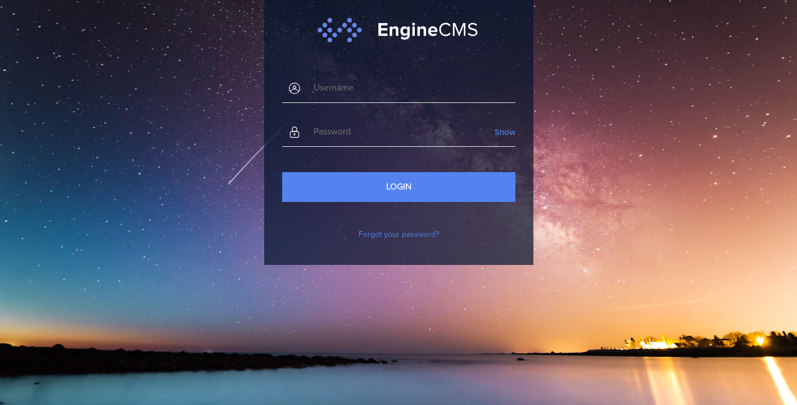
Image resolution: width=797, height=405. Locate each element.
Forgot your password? (399, 234)
